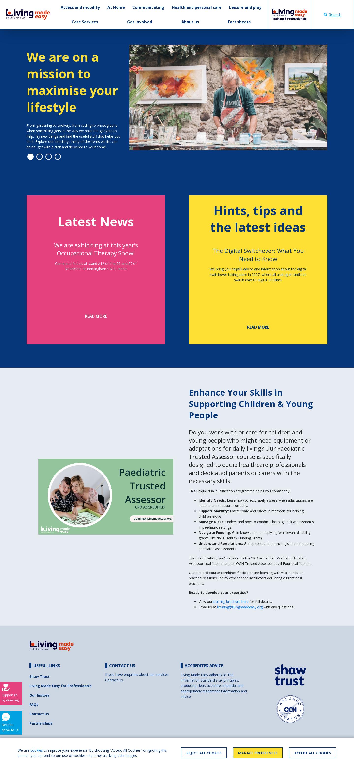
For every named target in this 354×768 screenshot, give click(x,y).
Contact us (39, 714)
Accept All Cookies (312, 753)
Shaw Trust (40, 676)
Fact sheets (239, 22)
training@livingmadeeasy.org (240, 607)
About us (190, 22)
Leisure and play (245, 7)
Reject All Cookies (203, 753)
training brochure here (231, 601)
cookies (36, 750)
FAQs (34, 704)
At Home (116, 7)
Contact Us (114, 680)
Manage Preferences (258, 753)
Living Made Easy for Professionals (61, 686)
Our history (39, 695)
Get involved (139, 22)
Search (332, 14)
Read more (96, 316)
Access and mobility (80, 7)
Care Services (85, 22)
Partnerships (41, 723)
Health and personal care (196, 7)
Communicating (148, 7)
